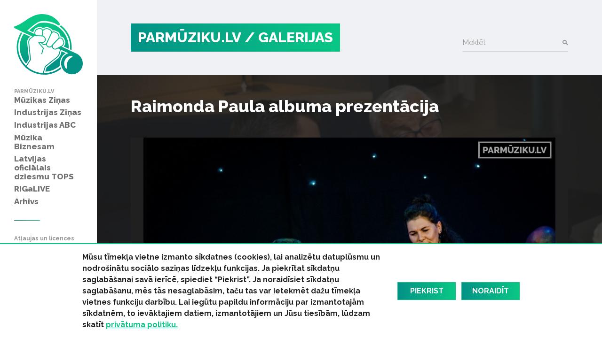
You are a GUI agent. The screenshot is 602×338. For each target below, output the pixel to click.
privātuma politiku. (142, 324)
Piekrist (427, 290)
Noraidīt (490, 290)
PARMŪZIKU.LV (189, 37)
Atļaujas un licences (44, 239)
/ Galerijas (289, 37)
